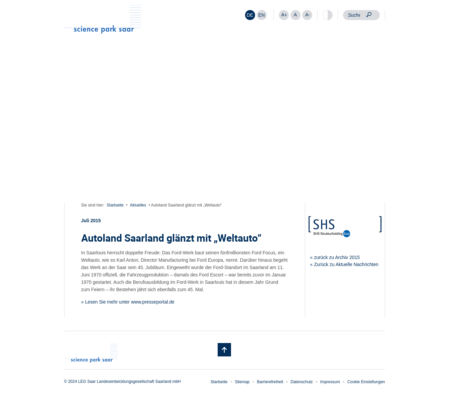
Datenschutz (302, 382)
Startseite (115, 205)
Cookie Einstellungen (366, 382)
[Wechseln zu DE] (250, 15)
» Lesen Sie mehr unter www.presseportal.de (128, 302)
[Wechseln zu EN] (262, 15)
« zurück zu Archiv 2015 (335, 257)
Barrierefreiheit (270, 382)
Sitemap (242, 382)
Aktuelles (138, 205)
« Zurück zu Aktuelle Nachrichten (344, 264)
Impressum (330, 382)
